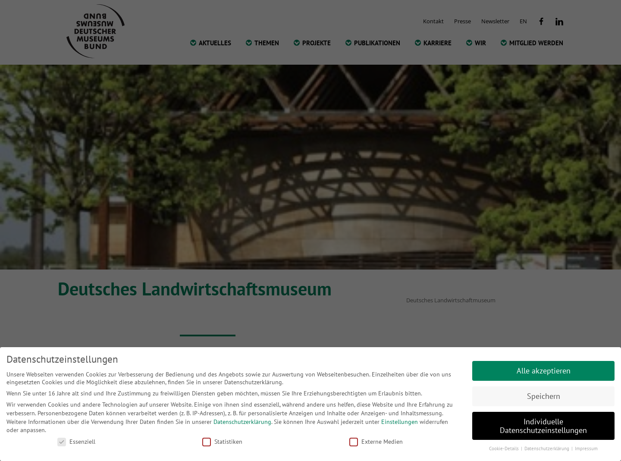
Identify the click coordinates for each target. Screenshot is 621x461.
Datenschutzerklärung (242, 422)
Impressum (586, 448)
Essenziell (76, 441)
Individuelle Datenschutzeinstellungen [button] (543, 426)
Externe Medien (376, 441)
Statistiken (222, 441)
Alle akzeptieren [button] (544, 371)
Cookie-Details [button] (504, 448)
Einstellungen (399, 422)
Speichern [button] (543, 396)
